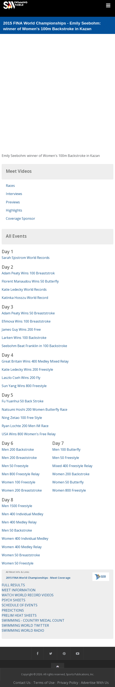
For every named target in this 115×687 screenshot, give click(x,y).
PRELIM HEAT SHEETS (19, 615)
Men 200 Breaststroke (19, 457)
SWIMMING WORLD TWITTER (25, 625)
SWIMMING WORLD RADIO (23, 630)
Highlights (14, 210)
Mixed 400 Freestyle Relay (72, 466)
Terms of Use (44, 682)
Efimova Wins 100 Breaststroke (26, 321)
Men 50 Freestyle (15, 466)
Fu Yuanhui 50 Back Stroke (22, 401)
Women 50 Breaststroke (21, 555)
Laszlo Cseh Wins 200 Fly (21, 377)
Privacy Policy (67, 682)
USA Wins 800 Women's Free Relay (29, 434)
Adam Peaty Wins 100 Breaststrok (28, 273)
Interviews (14, 193)
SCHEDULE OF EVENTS (19, 605)
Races (10, 185)
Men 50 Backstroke (17, 530)
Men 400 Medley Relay (19, 522)
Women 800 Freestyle (69, 490)
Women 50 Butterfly (68, 482)
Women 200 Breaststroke (22, 490)
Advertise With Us (95, 682)
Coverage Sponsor (20, 218)
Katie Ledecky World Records (24, 289)
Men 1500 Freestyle (17, 506)
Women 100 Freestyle (18, 482)
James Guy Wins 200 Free (21, 329)
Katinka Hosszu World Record (25, 297)
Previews (13, 202)
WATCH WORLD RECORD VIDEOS (28, 595)
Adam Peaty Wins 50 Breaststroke (28, 313)
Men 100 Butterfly (66, 449)
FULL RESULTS (13, 585)
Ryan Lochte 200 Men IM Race (25, 426)
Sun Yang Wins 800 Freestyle (24, 386)
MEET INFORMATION (19, 590)
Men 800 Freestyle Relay (21, 474)
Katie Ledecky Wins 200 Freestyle (27, 369)
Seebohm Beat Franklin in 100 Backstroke (34, 346)
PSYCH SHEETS (13, 600)
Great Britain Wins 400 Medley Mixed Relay (35, 361)
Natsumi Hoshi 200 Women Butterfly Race (34, 409)
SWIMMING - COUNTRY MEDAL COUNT (33, 620)
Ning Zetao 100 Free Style (22, 417)
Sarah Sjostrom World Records (26, 257)
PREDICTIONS (13, 610)
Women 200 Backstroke (70, 474)
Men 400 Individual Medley (22, 514)
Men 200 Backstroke (18, 449)
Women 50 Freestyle (17, 563)
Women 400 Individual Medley (25, 538)
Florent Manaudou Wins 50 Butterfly (30, 281)
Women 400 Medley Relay (22, 547)
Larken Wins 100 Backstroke (24, 337)
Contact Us (22, 682)
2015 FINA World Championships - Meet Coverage (38, 578)
